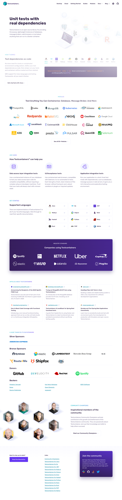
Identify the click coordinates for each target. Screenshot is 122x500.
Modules (92, 3)
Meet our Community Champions (85, 433)
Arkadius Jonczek (15, 384)
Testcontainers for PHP (52, 488)
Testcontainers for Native (52, 490)
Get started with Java (16, 83)
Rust (76, 60)
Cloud (66, 3)
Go (51, 60)
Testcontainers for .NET (52, 467)
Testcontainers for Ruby (52, 483)
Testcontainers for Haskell (53, 477)
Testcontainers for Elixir (52, 475)
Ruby (89, 60)
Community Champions (52, 459)
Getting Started (76, 3)
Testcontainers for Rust (52, 485)
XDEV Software (85, 384)
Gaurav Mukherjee (15, 390)
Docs (100, 3)
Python (70, 60)
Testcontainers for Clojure (53, 472)
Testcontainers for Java (52, 461)
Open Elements (49, 387)
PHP (107, 60)
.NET (56, 60)
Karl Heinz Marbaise (51, 384)
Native (113, 60)
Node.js (62, 60)
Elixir (101, 60)
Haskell (82, 60)
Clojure (95, 60)
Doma (11, 387)
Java (46, 60)
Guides (85, 3)
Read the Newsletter (18, 459)
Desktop (59, 3)
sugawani (48, 390)
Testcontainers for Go (51, 464)
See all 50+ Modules (61, 141)
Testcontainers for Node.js (53, 469)
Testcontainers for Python (53, 480)
